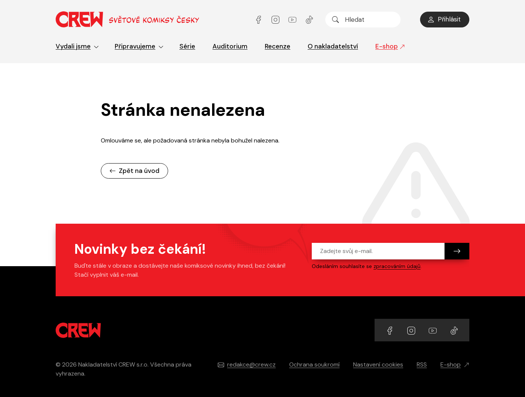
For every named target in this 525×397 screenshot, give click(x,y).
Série (187, 46)
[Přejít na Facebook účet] (259, 19)
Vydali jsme (77, 46)
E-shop (390, 46)
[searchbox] (363, 19)
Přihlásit (444, 19)
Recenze (277, 46)
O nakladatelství (333, 46)
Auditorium (229, 46)
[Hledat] (335, 20)
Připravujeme (139, 46)
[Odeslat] (457, 251)
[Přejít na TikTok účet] (309, 19)
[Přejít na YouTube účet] (293, 19)
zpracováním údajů (396, 266)
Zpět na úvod (134, 171)
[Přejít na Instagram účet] (276, 19)
